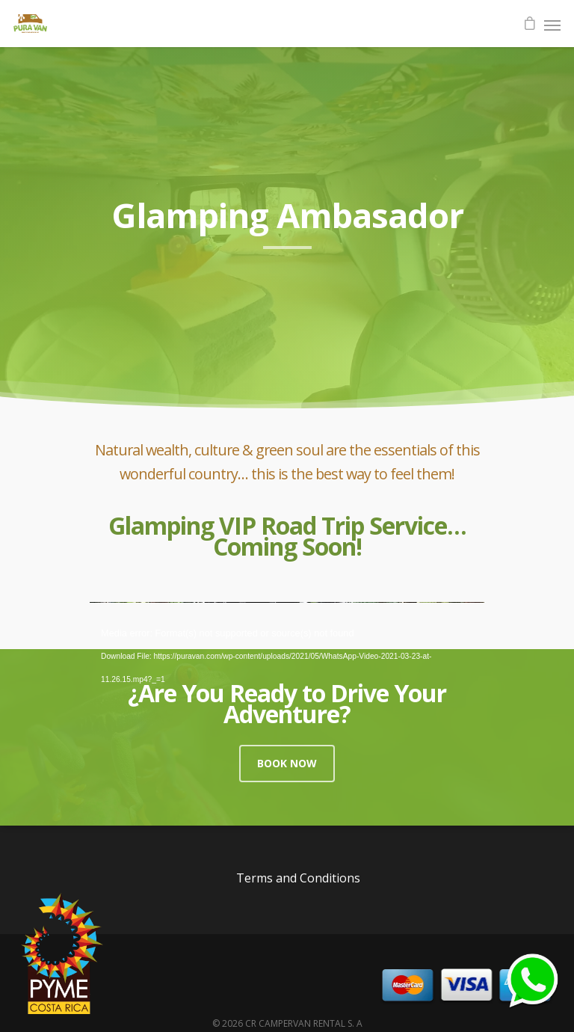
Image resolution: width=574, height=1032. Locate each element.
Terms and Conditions (298, 878)
